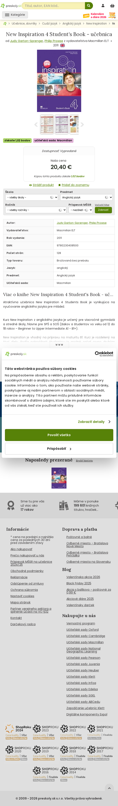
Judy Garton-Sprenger (26, 41)
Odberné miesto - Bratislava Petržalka (87, 554)
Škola (9, 192)
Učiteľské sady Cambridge (85, 636)
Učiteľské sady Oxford (82, 630)
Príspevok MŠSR (80, 205)
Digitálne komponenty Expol (86, 714)
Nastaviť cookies (22, 596)
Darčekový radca (23, 624)
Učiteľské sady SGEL (80, 695)
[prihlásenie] (103, 5)
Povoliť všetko (59, 435)
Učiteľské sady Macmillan (85, 642)
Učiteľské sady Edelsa (82, 689)
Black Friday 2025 (78, 583)
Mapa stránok (20, 602)
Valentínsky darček (80, 605)
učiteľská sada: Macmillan (53, 140)
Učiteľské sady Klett (80, 677)
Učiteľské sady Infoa (81, 683)
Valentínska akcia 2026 (83, 577)
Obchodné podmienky (27, 571)
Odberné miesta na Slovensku (88, 562)
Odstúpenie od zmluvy (27, 583)
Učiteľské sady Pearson (83, 658)
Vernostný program (80, 623)
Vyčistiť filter (102, 205)
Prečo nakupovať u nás (27, 555)
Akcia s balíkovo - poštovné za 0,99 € (88, 591)
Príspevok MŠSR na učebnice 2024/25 (31, 563)
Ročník (10, 205)
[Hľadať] (89, 5)
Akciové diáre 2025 (80, 599)
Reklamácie (19, 577)
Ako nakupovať (21, 549)
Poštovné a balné (79, 537)
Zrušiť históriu (84, 460)
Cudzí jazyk (49, 23)
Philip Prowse (54, 41)
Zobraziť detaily (91, 422)
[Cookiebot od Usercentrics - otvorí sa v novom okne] (94, 354)
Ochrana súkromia (24, 590)
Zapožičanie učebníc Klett (85, 708)
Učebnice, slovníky (24, 23)
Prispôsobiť (59, 448)
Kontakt (16, 618)
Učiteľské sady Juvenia (83, 664)
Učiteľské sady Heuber (82, 670)
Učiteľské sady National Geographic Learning (83, 650)
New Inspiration (96, 23)
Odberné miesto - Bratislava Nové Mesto (87, 544)
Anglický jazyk (71, 23)
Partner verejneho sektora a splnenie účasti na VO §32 (31, 610)
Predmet (66, 192)
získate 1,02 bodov (17, 140)
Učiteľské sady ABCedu (83, 702)
